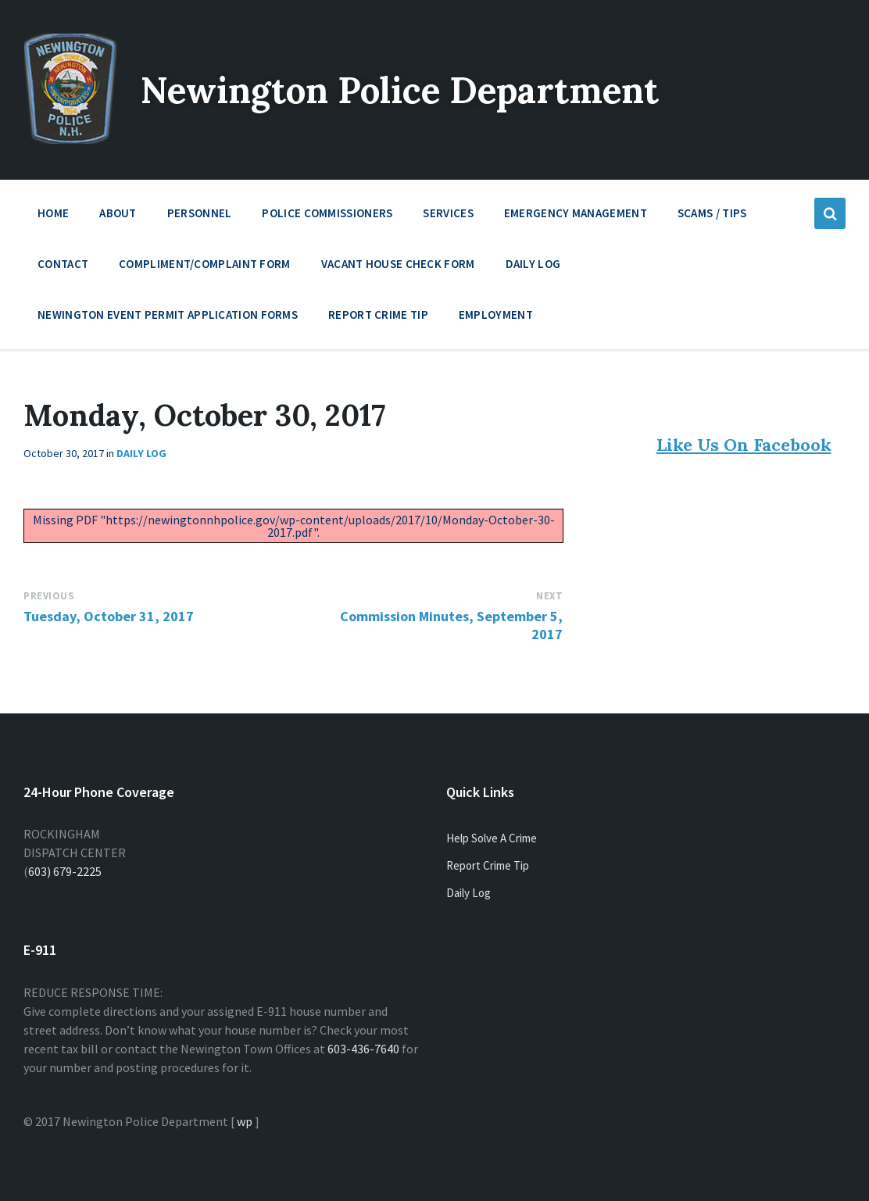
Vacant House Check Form (398, 263)
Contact (63, 263)
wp (244, 1121)
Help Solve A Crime (491, 838)
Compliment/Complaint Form (205, 263)
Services (448, 217)
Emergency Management (575, 217)
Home (53, 213)
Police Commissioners (327, 217)
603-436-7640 (363, 1048)
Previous (48, 595)
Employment (496, 318)
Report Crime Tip (378, 314)
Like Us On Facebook (743, 445)
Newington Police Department (415, 89)
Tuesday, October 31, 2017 (108, 616)
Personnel (199, 217)
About (118, 217)
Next (549, 595)
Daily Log (533, 263)
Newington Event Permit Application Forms (168, 314)
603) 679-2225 (65, 871)
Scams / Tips (712, 213)
